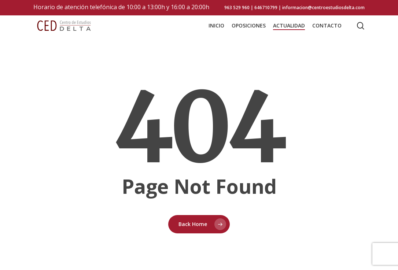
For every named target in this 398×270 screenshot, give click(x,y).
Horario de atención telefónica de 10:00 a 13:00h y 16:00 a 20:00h (121, 7)
